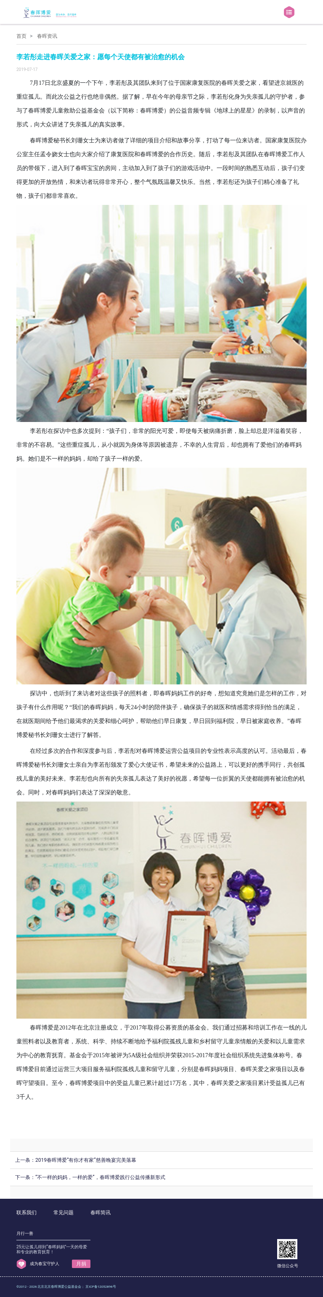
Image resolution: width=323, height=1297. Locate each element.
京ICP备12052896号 (100, 1287)
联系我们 (26, 1213)
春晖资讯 (47, 36)
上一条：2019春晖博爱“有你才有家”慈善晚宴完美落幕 (75, 1160)
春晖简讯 (100, 1213)
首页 (21, 36)
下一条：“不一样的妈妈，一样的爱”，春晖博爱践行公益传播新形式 (90, 1177)
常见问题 (63, 1213)
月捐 (81, 1264)
